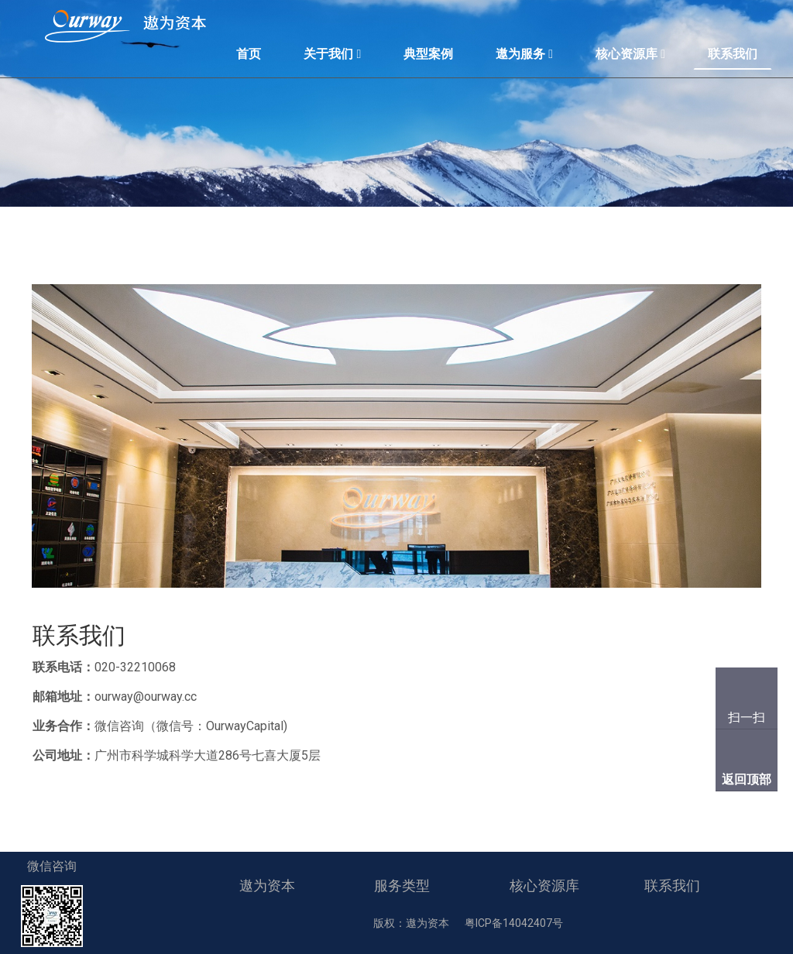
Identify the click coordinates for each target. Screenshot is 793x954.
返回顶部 (746, 779)
